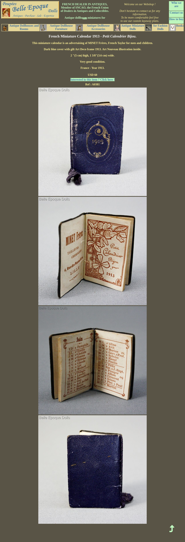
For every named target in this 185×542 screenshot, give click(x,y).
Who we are (176, 4)
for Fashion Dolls (156, 27)
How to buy (176, 19)
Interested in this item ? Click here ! (92, 79)
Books (176, 27)
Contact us (176, 12)
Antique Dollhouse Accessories (93, 27)
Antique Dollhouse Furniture (56, 27)
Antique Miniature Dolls (129, 27)
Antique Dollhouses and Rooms (20, 27)
